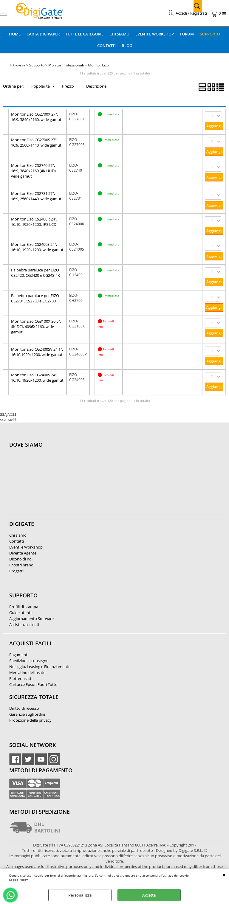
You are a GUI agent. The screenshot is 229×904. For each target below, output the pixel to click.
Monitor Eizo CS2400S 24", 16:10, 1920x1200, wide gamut (37, 247)
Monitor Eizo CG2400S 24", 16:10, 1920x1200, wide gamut (37, 377)
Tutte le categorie (84, 34)
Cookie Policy (18, 879)
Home (15, 34)
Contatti (106, 45)
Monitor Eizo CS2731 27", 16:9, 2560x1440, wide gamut (36, 196)
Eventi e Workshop (154, 34)
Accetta (149, 895)
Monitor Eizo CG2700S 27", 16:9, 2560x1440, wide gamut (36, 142)
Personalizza (80, 895)
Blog (127, 45)
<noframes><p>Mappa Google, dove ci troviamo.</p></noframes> (54, 484)
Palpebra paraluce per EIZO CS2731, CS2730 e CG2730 (35, 298)
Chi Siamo (119, 34)
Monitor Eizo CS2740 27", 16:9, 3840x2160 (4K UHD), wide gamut (34, 171)
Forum (187, 34)
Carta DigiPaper (43, 34)
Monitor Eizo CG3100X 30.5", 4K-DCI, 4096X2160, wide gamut (36, 327)
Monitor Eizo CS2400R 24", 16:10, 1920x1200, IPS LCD (34, 221)
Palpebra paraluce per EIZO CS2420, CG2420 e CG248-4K (35, 272)
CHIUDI (224, 875)
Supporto (210, 34)
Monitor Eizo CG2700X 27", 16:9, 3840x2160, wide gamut (36, 116)
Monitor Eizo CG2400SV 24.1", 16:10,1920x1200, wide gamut (37, 352)
